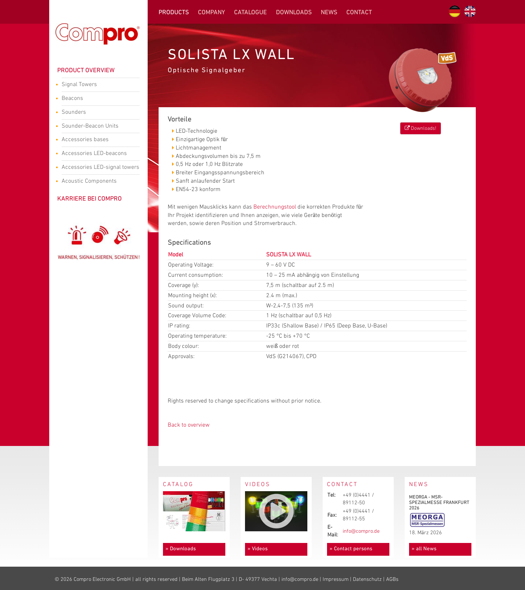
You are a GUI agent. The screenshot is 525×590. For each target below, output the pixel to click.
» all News (424, 549)
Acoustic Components (98, 182)
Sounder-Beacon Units (98, 127)
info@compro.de (361, 531)
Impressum (336, 579)
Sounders (98, 113)
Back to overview (189, 425)
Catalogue (250, 12)
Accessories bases (98, 140)
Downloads (294, 12)
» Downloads (181, 549)
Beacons (98, 99)
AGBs (392, 579)
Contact (359, 12)
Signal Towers (98, 85)
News (329, 12)
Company (211, 12)
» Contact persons (351, 549)
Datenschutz (367, 579)
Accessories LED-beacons (98, 154)
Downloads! (420, 128)
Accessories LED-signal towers (100, 168)
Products (174, 12)
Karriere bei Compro (89, 199)
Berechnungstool (274, 207)
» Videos (258, 549)
